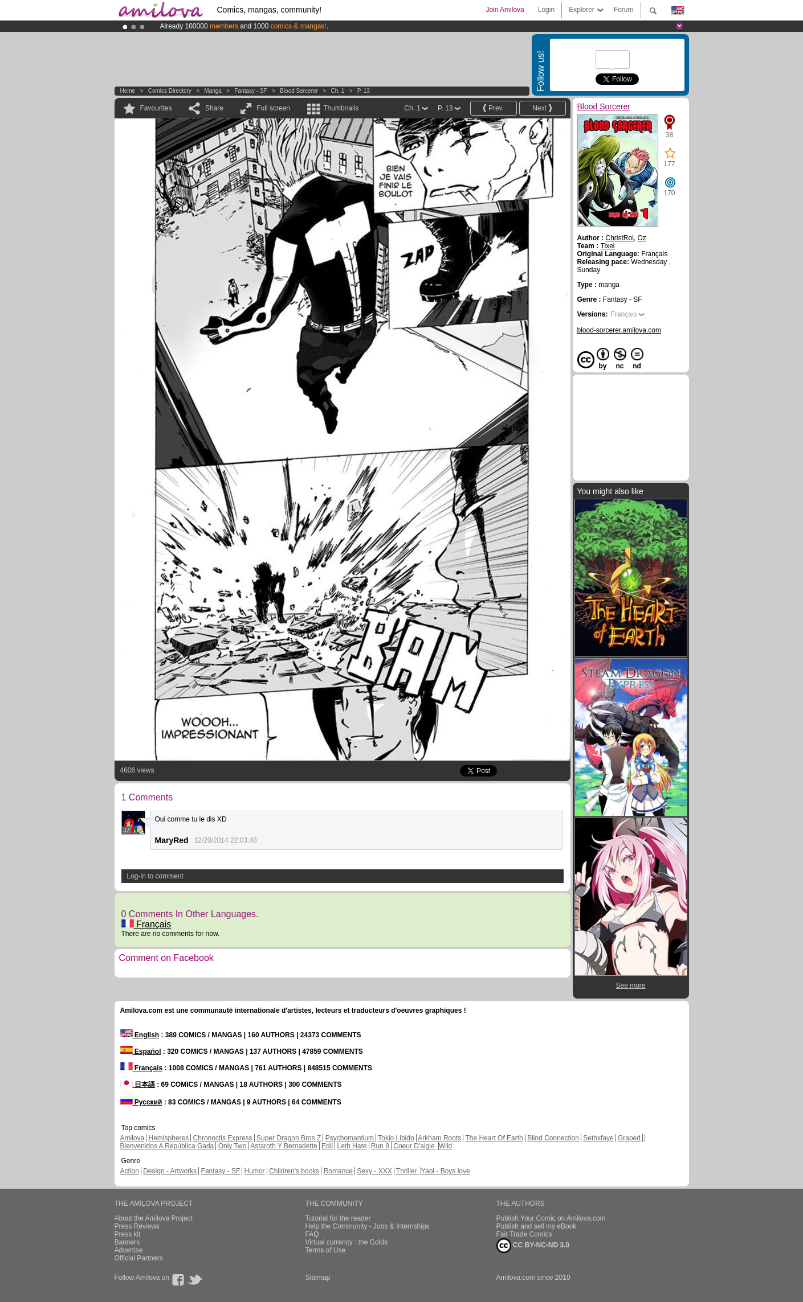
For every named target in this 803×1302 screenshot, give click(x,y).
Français (146, 924)
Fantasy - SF (250, 91)
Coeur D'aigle (415, 1146)
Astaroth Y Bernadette (283, 1146)
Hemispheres (169, 1138)
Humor (254, 1171)
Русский (141, 1102)
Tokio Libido (396, 1138)
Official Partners (139, 1258)
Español (140, 1051)
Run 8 (380, 1146)
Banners (127, 1242)
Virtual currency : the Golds (346, 1242)
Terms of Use (325, 1250)
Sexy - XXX (374, 1171)
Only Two (232, 1146)
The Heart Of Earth (494, 1138)
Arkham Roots (439, 1138)
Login (546, 10)
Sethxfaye (598, 1138)
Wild (445, 1146)
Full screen (273, 108)
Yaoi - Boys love (445, 1171)
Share (214, 108)
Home (128, 91)
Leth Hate (351, 1146)
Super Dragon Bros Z (288, 1138)
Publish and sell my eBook (536, 1226)
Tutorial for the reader (338, 1218)
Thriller (407, 1171)
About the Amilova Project (154, 1218)
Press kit (128, 1234)
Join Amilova (505, 10)
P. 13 (363, 91)
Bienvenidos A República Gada (167, 1146)
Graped (629, 1138)
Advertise (129, 1250)
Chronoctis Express (222, 1138)
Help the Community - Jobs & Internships (367, 1226)
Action (129, 1171)
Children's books (294, 1171)
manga (213, 91)
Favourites (156, 108)
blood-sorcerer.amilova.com (619, 330)
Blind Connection (553, 1138)
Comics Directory (169, 91)
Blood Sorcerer (299, 91)
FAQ (312, 1234)
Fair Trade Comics (524, 1234)
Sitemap (318, 1278)
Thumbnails (340, 108)
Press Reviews (137, 1226)
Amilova (132, 1138)
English (140, 1035)
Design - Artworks (170, 1171)
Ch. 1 (337, 91)
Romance (338, 1171)
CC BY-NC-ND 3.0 (533, 1245)
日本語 (137, 1085)
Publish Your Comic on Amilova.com (551, 1218)
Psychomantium (349, 1138)
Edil (327, 1146)
